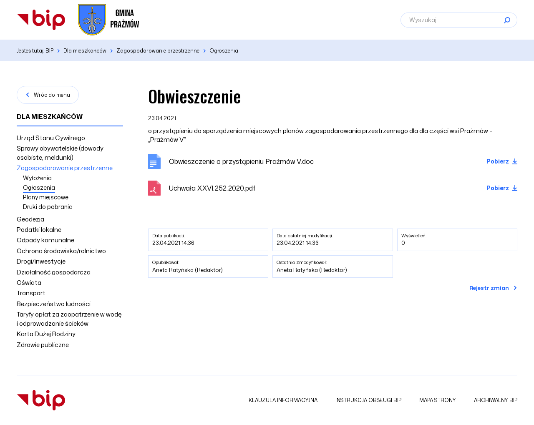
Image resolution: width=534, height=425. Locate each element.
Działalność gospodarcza (54, 272)
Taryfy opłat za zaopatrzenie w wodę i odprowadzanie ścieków (69, 318)
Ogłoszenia (39, 187)
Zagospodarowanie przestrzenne (65, 167)
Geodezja (30, 219)
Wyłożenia (37, 178)
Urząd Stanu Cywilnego (51, 137)
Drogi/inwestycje (41, 261)
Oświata (29, 282)
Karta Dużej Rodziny (46, 333)
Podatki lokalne (39, 229)
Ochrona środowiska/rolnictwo (61, 250)
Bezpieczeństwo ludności (54, 303)
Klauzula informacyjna (283, 400)
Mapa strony (437, 400)
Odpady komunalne (45, 240)
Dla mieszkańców (50, 116)
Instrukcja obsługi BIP (368, 400)
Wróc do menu (52, 94)
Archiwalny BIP (495, 400)
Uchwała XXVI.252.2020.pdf (212, 188)
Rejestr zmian (489, 288)
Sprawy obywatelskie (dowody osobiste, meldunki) (60, 152)
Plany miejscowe (45, 197)
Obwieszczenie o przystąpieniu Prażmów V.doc (241, 161)
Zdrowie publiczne (43, 344)
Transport (31, 293)
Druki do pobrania (48, 207)
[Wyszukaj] (458, 20)
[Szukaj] (506, 20)
